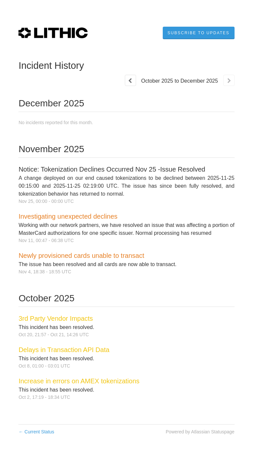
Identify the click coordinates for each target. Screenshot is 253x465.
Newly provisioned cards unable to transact (81, 255)
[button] (199, 33)
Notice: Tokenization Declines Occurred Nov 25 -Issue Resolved (111, 169)
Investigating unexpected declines (67, 216)
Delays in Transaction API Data (63, 349)
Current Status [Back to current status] (36, 431)
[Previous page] (130, 80)
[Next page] (229, 80)
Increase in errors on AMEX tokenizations (78, 381)
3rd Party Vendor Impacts (55, 318)
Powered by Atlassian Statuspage (200, 431)
